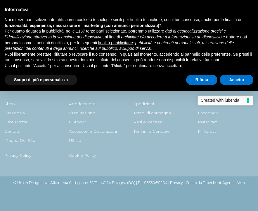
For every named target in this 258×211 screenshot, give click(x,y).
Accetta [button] (236, 79)
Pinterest (207, 131)
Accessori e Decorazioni (93, 131)
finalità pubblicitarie (115, 42)
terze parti (95, 31)
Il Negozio (14, 112)
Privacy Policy (17, 155)
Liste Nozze (16, 122)
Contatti (12, 131)
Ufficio (75, 140)
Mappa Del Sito (19, 140)
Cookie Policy (82, 155)
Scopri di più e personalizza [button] (41, 79)
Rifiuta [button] (201, 79)
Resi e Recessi (148, 122)
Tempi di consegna (152, 112)
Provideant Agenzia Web (224, 183)
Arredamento (82, 103)
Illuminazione (82, 112)
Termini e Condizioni (153, 131)
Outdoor (77, 122)
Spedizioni (144, 103)
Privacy (176, 183)
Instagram (208, 122)
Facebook (208, 112)
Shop (9, 103)
